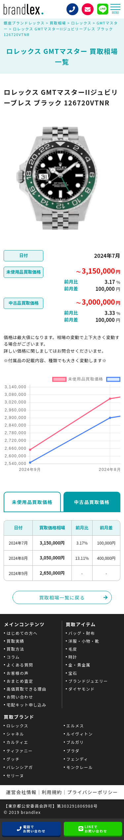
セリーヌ (15, 775)
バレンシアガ (19, 767)
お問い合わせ (20, 697)
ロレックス (17, 725)
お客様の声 (18, 673)
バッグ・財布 (81, 633)
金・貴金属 (79, 665)
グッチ (13, 759)
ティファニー (19, 750)
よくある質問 (20, 665)
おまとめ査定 (20, 681)
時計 (72, 657)
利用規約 (52, 792)
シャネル (15, 734)
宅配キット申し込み (27, 704)
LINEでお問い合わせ (96, 828)
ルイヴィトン (79, 734)
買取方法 (15, 649)
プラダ (73, 750)
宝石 (72, 673)
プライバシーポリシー (92, 792)
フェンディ (77, 759)
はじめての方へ (22, 633)
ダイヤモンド (81, 689)
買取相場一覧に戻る (62, 597)
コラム (13, 657)
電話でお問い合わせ (34, 828)
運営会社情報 (21, 792)
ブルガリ (75, 742)
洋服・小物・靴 (84, 641)
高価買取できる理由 (26, 689)
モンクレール (79, 767)
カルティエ (17, 742)
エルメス (75, 725)
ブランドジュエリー (88, 681)
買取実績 (15, 641)
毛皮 (72, 649)
